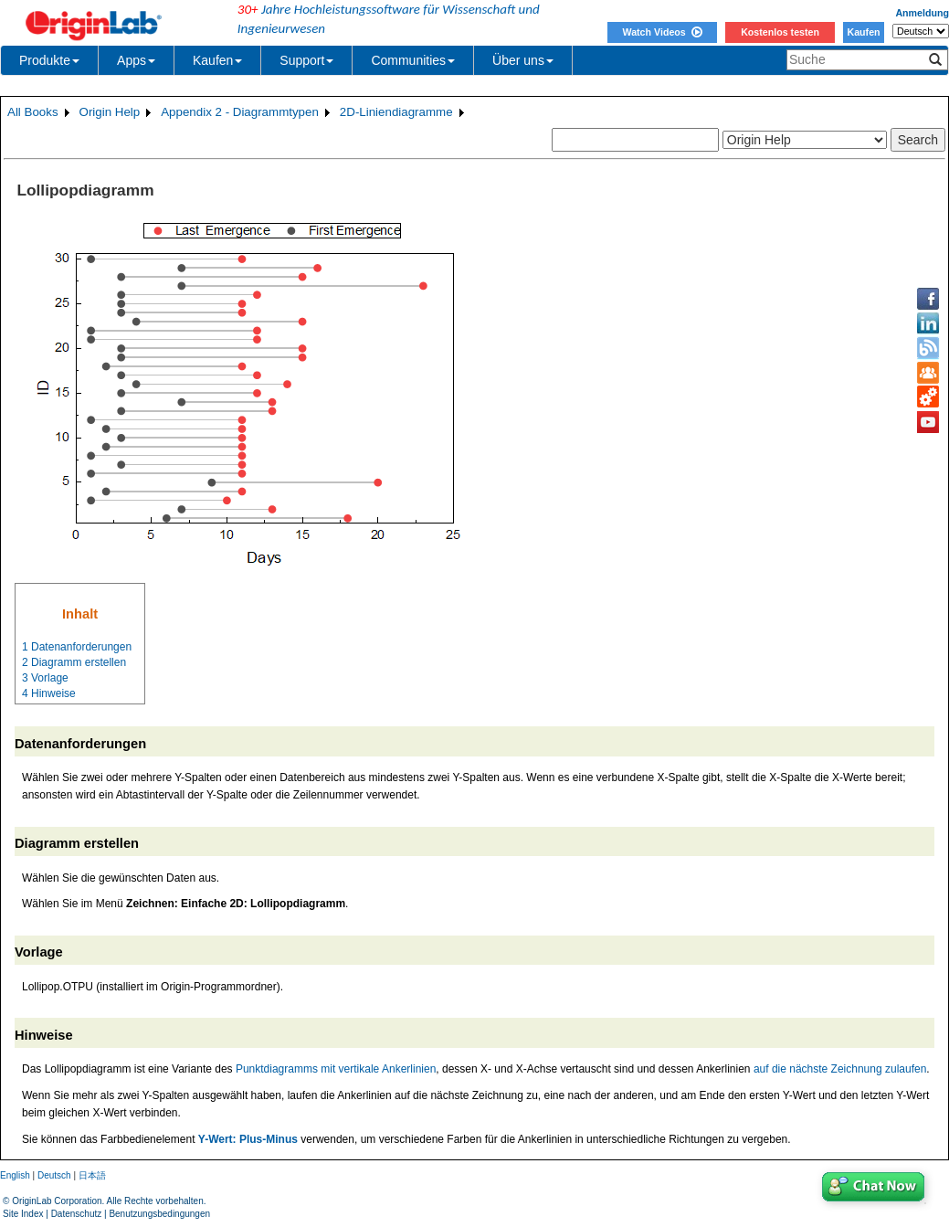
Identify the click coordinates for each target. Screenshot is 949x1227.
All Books (32, 112)
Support (306, 60)
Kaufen (863, 31)
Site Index (23, 1214)
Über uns (523, 60)
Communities (413, 60)
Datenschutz (76, 1214)
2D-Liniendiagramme (396, 112)
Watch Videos (661, 31)
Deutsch (54, 1175)
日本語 (92, 1175)
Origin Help (110, 112)
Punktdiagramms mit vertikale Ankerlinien (336, 1069)
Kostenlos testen (780, 31)
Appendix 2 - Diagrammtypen (240, 112)
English (15, 1175)
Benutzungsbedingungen (159, 1214)
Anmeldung (922, 12)
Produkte (49, 60)
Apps (136, 60)
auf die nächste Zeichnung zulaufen (840, 1069)
